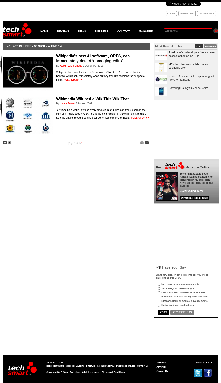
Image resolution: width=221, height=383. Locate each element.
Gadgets (80, 366)
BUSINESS (101, 31)
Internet (101, 366)
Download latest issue (194, 197)
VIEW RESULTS (182, 312)
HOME (44, 31)
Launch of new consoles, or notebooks (183, 292)
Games (121, 366)
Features (130, 366)
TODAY (199, 46)
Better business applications (177, 305)
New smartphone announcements (180, 284)
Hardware (59, 366)
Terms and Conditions (113, 372)
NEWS (82, 31)
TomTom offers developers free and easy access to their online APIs (192, 54)
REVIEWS (63, 31)
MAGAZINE (146, 31)
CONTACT (123, 31)
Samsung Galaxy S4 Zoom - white (188, 88)
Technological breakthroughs (177, 288)
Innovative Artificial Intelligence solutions (184, 296)
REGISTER (187, 13)
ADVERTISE (206, 13)
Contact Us (142, 366)
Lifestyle (90, 366)
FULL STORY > (73, 79)
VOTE (163, 312)
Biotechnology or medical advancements (184, 301)
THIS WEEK (210, 46)
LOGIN (171, 13)
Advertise (161, 367)
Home (49, 366)
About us (161, 362)
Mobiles (70, 366)
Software (110, 366)
